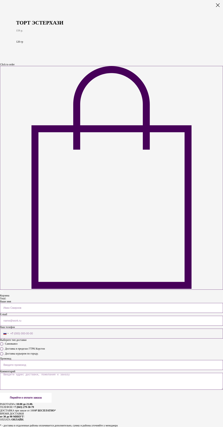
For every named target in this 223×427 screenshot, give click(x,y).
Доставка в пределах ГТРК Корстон (22, 349)
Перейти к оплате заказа (26, 397)
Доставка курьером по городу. (19, 353)
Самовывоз (8, 344)
